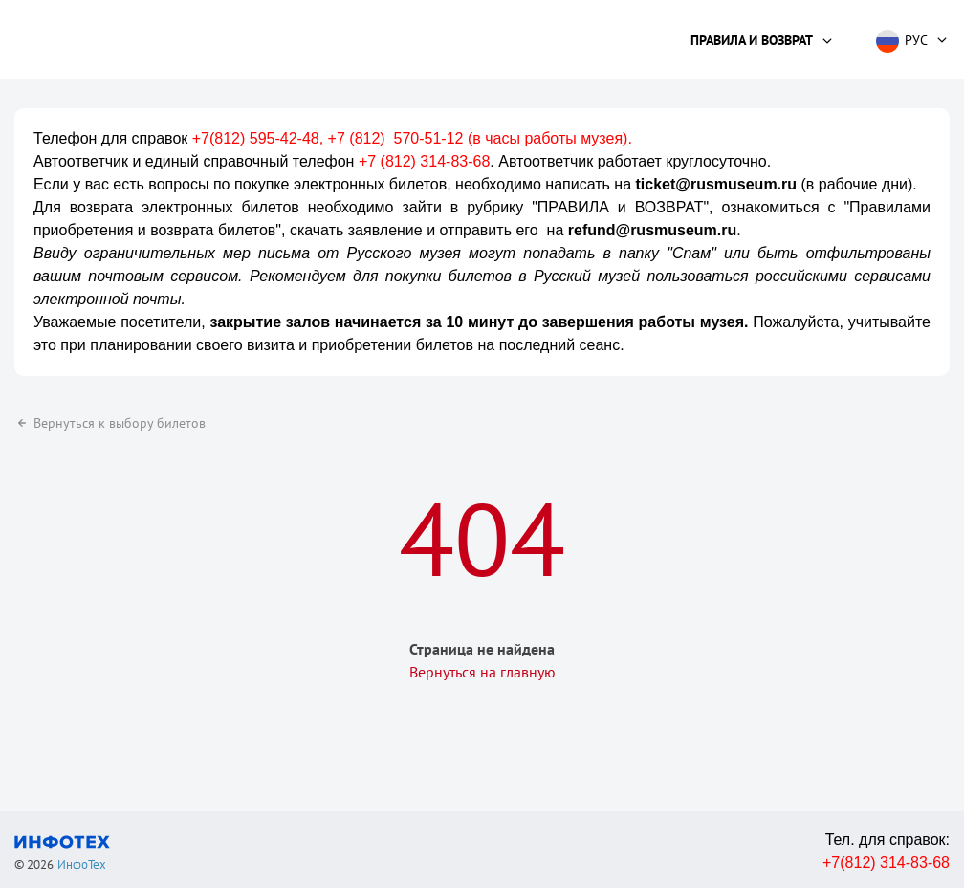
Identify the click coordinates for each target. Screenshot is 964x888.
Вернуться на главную (482, 671)
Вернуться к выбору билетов (110, 423)
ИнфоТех (81, 864)
